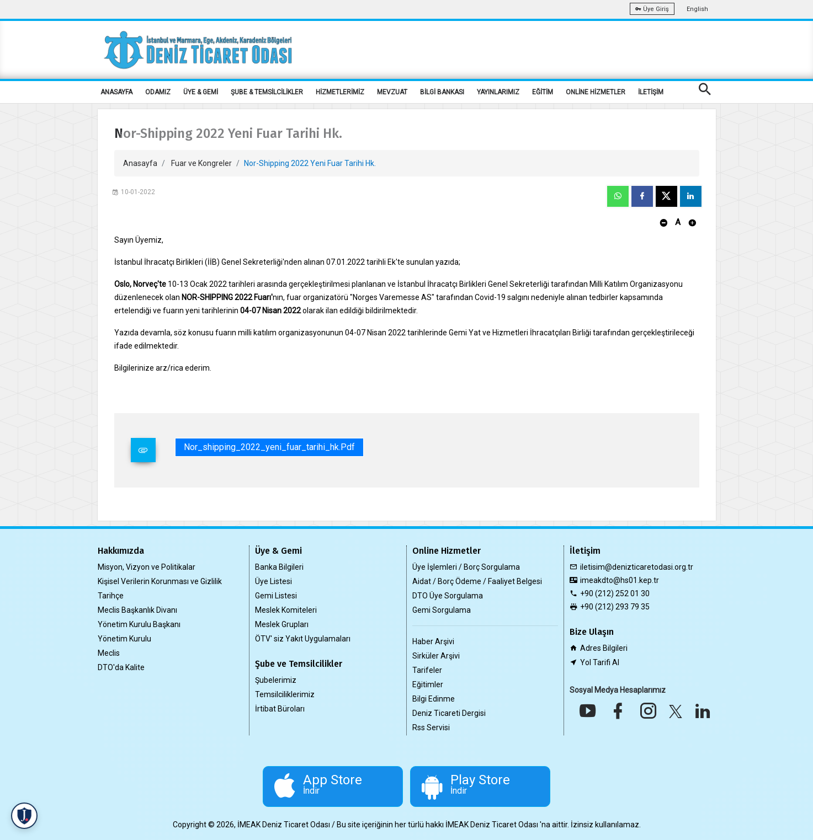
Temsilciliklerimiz (285, 694)
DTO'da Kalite (121, 667)
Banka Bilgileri (279, 567)
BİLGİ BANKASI (442, 92)
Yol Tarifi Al (599, 662)
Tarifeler (427, 670)
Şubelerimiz (275, 680)
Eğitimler (427, 684)
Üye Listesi (273, 581)
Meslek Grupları (282, 624)
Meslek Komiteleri (286, 610)
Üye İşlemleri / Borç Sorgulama (466, 567)
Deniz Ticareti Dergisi (449, 713)
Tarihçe (111, 595)
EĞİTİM (542, 92)
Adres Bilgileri (604, 648)
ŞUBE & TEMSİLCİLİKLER (267, 92)
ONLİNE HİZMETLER (595, 92)
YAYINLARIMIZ (498, 92)
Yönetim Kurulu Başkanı (139, 624)
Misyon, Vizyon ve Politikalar (146, 567)
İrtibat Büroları (280, 708)
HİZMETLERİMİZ (340, 92)
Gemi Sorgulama (441, 610)
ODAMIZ (158, 92)
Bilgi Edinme (433, 698)
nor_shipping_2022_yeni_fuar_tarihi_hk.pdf (269, 447)
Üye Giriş (652, 9)
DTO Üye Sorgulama (447, 595)
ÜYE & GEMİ (200, 92)
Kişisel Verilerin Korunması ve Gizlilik (160, 581)
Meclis (109, 653)
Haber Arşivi (433, 641)
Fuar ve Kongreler (201, 163)
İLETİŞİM (650, 92)
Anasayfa (140, 163)
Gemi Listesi (276, 595)
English (697, 9)
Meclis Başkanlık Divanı (137, 610)
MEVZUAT (392, 92)
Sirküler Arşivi (436, 655)
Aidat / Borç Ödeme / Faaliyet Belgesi (477, 581)
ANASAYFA (116, 92)
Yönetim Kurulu (124, 638)
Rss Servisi (431, 727)
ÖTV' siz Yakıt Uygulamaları (302, 638)
